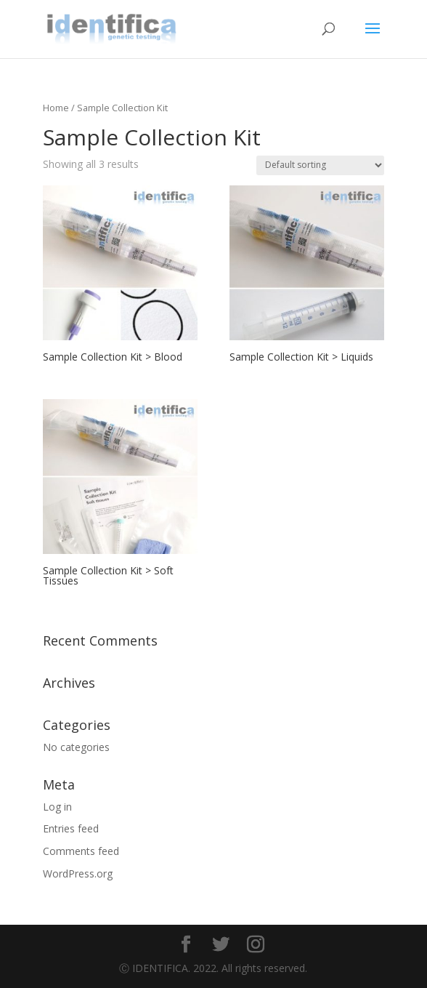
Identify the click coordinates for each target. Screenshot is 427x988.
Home (56, 107)
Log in (57, 807)
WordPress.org (78, 873)
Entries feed (71, 828)
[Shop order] (320, 165)
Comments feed (81, 851)
